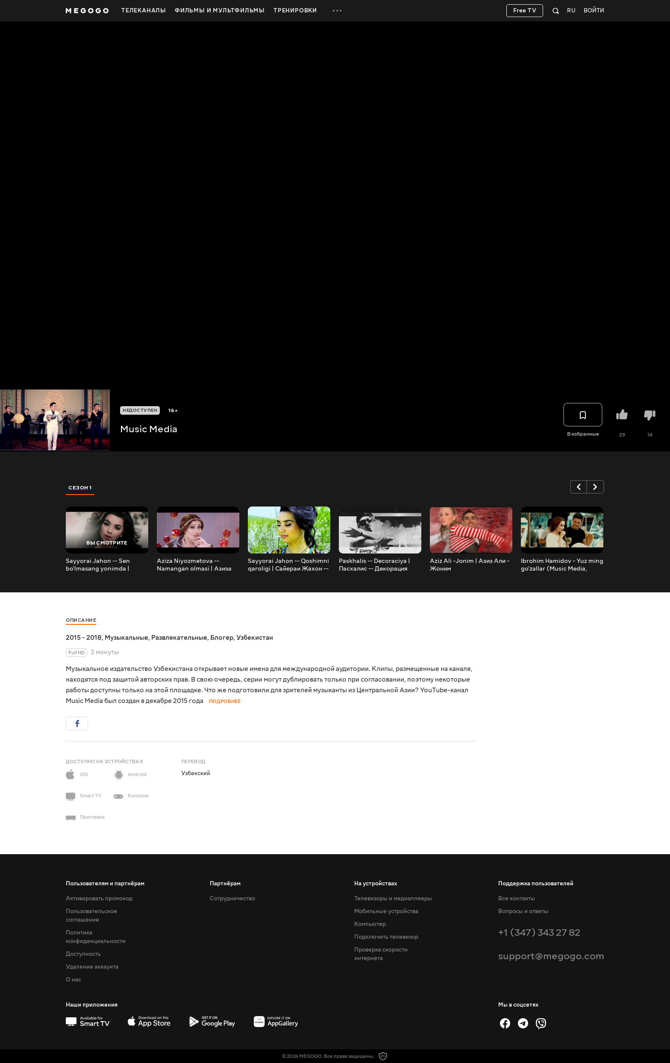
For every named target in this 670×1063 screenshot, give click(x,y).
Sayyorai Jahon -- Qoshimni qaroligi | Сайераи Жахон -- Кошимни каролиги (288, 565)
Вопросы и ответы (523, 911)
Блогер (221, 637)
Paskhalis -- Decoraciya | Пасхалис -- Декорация (374, 565)
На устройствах (375, 883)
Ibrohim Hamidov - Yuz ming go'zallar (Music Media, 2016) (562, 565)
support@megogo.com (551, 956)
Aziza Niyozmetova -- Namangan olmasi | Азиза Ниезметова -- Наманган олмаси (194, 565)
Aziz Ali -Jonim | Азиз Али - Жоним (469, 565)
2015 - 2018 (84, 637)
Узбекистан (254, 637)
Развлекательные (179, 637)
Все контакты (516, 898)
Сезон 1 (80, 487)
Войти (594, 11)
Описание (81, 620)
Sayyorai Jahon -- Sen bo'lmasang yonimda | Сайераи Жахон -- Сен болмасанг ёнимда (99, 565)
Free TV (525, 11)
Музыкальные (126, 637)
